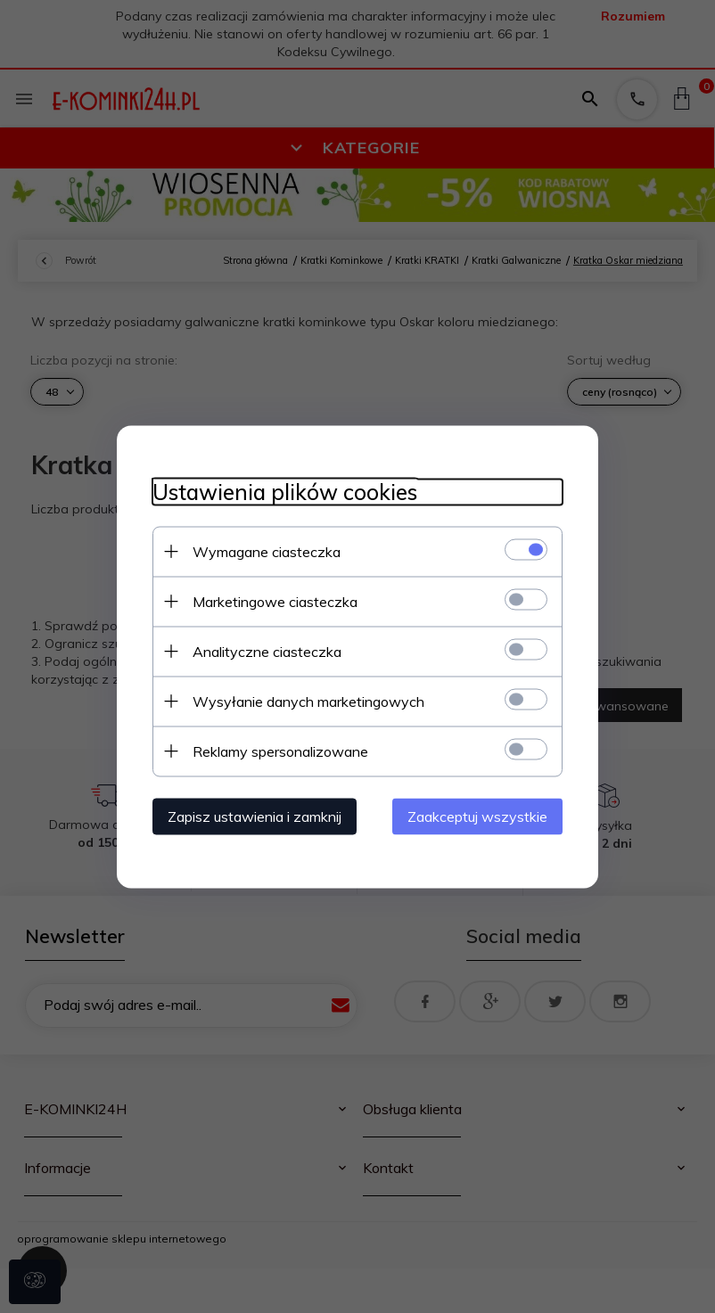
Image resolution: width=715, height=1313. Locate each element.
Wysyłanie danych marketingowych (308, 701)
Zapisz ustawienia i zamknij (254, 816)
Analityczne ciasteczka (267, 651)
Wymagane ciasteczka (267, 551)
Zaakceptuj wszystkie (477, 816)
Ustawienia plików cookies (284, 492)
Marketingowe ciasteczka (275, 601)
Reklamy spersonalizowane (280, 750)
